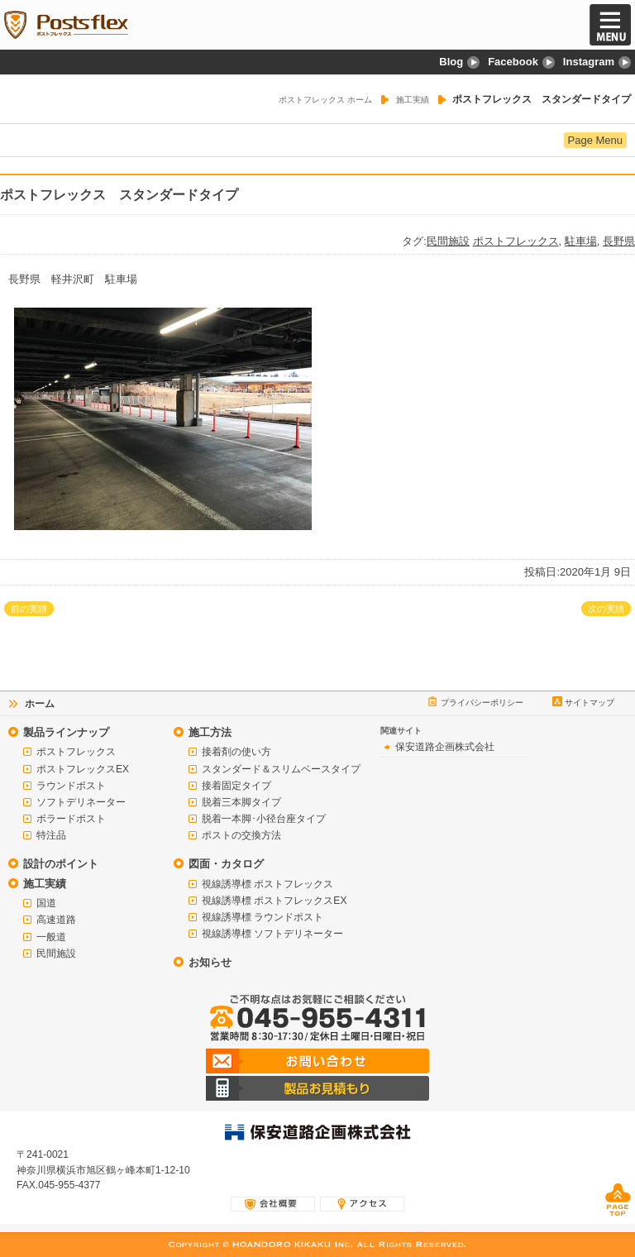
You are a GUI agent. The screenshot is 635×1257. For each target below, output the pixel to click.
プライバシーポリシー (482, 702)
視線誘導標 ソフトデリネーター (272, 933)
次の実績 (606, 609)
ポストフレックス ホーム (325, 99)
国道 (46, 903)
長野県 (619, 241)
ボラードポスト (71, 818)
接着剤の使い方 (236, 752)
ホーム (40, 704)
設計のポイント (60, 864)
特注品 (51, 835)
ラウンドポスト (71, 785)
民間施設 (448, 241)
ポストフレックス (516, 241)
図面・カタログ (226, 864)
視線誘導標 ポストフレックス (267, 884)
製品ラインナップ (66, 732)
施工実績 (412, 99)
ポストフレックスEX (82, 769)
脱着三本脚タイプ (241, 802)
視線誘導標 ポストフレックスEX (274, 900)
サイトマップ (589, 702)
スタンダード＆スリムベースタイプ (281, 769)
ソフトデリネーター (81, 802)
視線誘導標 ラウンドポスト (262, 917)
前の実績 (29, 609)
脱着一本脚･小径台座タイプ (264, 818)
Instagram (597, 61)
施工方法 (210, 732)
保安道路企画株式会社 (444, 747)
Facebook (521, 61)
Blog (459, 61)
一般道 (51, 937)
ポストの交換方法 (241, 835)
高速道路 (56, 919)
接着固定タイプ (236, 785)
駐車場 (581, 241)
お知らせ (210, 962)
